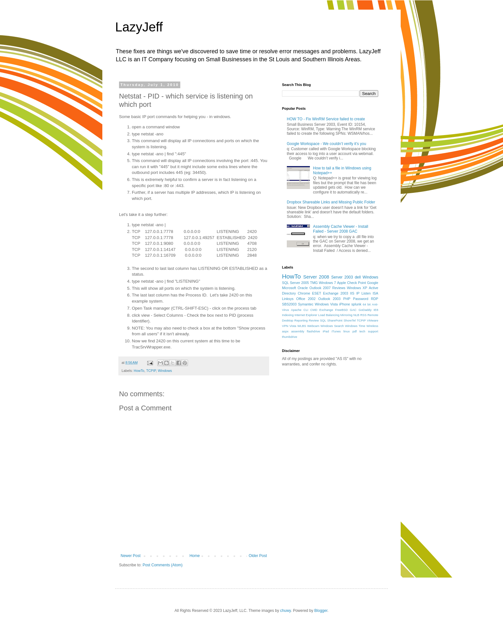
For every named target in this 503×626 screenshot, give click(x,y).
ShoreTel (350, 320)
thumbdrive (289, 337)
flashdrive (313, 331)
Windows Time (355, 326)
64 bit (367, 304)
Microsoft (289, 288)
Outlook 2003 (329, 299)
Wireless (372, 326)
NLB (356, 315)
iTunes (336, 331)
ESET (316, 293)
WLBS (301, 326)
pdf (355, 331)
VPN (285, 326)
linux (347, 331)
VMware (372, 320)
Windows (165, 371)
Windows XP (357, 288)
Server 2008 (316, 276)
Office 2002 (305, 299)
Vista (292, 326)
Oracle (303, 288)
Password (360, 299)
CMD (313, 310)
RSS (363, 315)
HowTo (139, 371)
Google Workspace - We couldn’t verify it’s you (326, 143)
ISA (375, 293)
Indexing (288, 315)
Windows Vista (326, 304)
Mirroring (346, 315)
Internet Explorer (305, 315)
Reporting (301, 320)
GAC (353, 310)
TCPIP (151, 371)
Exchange (326, 310)
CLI (305, 310)
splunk (356, 304)
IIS (352, 293)
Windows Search (332, 326)
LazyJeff (139, 27)
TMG (314, 283)
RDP (374, 299)
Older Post (258, 555)
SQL (323, 320)
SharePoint (334, 320)
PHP (346, 299)
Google (372, 283)
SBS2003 (289, 304)
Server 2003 (342, 277)
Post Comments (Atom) (162, 565)
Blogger (321, 610)
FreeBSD (341, 310)
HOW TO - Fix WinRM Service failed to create (326, 119)
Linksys (288, 299)
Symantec (305, 304)
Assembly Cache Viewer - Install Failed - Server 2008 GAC (340, 228)
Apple (341, 283)
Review (314, 320)
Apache (296, 310)
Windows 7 (327, 283)
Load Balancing (328, 315)
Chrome (304, 293)
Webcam (313, 326)
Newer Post (131, 555)
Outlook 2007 (320, 288)
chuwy (285, 610)
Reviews (338, 288)
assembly (297, 331)
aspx (285, 331)
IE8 (376, 310)
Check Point (356, 283)
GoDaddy (365, 310)
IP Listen (363, 293)
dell (358, 277)
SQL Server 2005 (295, 283)
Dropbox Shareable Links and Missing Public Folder (331, 202)
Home (195, 555)
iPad (326, 331)
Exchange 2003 (335, 293)
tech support (368, 331)
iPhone (344, 304)
